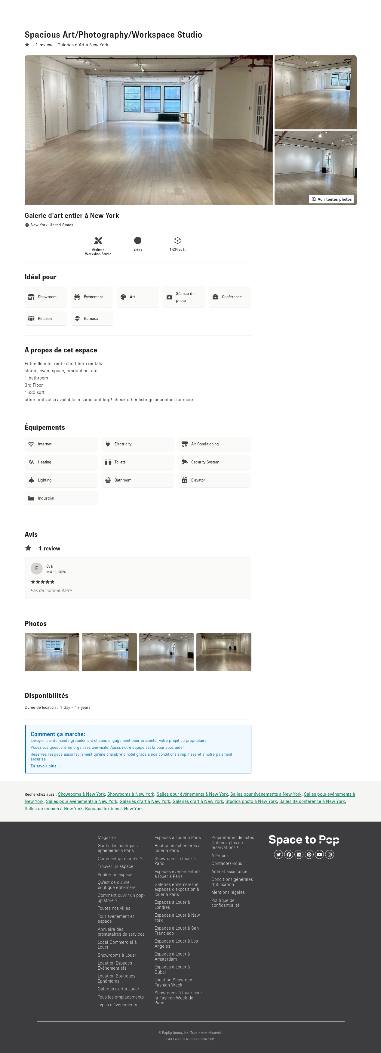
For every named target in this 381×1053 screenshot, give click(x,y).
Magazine (107, 837)
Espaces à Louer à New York (177, 917)
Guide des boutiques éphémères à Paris (118, 848)
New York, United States (52, 225)
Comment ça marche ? (120, 858)
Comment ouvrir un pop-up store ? (121, 898)
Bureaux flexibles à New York (114, 808)
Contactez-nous (226, 863)
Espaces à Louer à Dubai (172, 969)
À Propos (220, 855)
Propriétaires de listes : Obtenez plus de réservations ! (234, 842)
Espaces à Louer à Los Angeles (176, 943)
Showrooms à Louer (117, 955)
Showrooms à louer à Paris (175, 861)
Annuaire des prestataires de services (121, 932)
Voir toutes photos (331, 199)
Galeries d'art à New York (145, 801)
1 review (44, 44)
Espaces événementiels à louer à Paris (178, 874)
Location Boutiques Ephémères (116, 978)
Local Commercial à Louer (117, 945)
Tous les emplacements (121, 996)
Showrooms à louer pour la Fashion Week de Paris (178, 997)
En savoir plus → (46, 765)
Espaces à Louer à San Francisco (177, 930)
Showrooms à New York (81, 794)
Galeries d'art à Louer (118, 988)
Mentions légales (228, 892)
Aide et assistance (229, 871)
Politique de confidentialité (225, 903)
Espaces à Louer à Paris (178, 837)
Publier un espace (115, 874)
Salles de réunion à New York (54, 808)
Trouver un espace (116, 866)
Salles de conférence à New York (312, 801)
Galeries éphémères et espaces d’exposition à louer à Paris (177, 889)
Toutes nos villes (114, 908)
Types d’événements (117, 1004)
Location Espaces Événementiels (115, 965)
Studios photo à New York (251, 801)
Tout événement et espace (116, 919)
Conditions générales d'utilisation (232, 882)
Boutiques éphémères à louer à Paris (178, 848)
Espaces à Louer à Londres (172, 905)
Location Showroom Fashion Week (174, 982)
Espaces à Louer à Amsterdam (172, 956)
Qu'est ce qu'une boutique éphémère (117, 885)
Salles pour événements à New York (192, 794)
